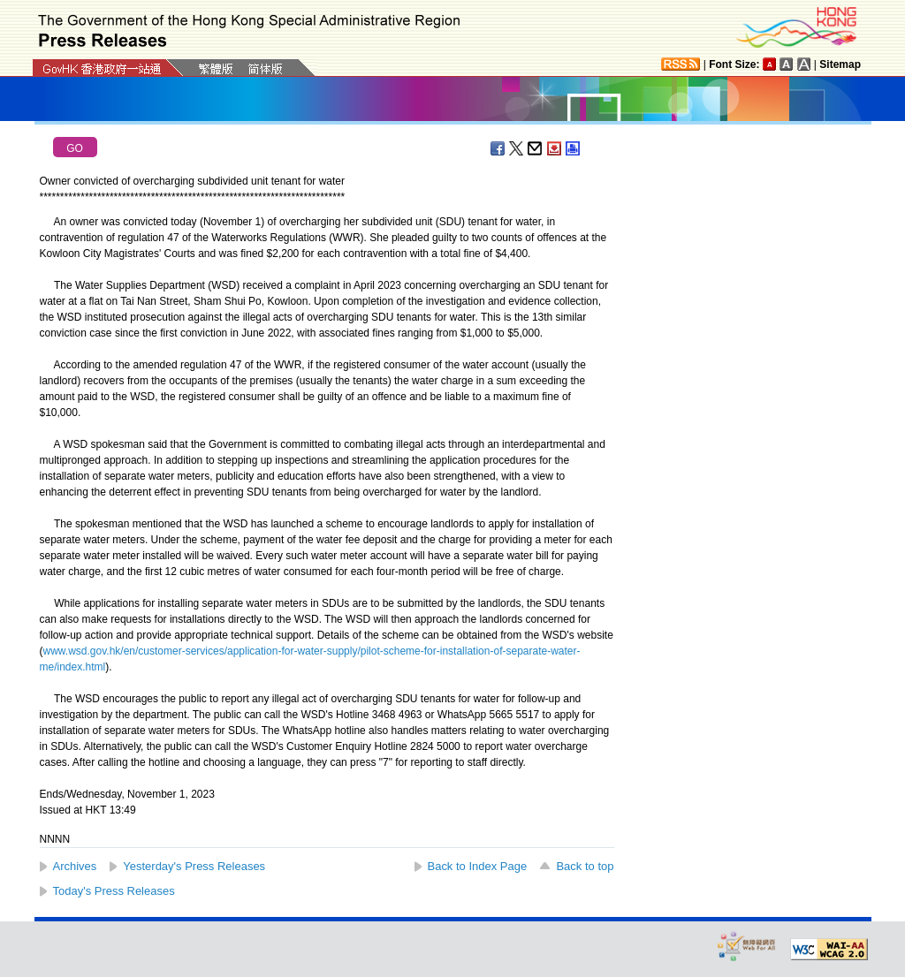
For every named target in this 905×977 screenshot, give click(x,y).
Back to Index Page (478, 866)
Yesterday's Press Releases (194, 866)
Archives (75, 866)
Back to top (584, 866)
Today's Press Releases (114, 890)
